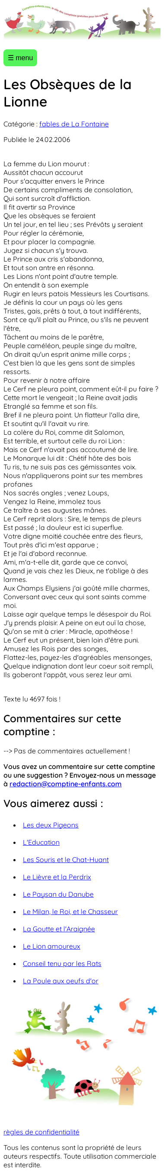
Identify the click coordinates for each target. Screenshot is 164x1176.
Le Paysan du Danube (58, 894)
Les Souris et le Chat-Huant (66, 859)
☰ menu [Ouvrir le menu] (20, 57)
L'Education (41, 842)
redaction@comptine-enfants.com (65, 783)
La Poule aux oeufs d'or (60, 980)
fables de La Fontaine (74, 124)
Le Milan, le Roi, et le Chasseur (70, 911)
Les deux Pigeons (51, 825)
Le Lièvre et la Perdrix (57, 876)
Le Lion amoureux (51, 946)
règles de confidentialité (41, 1132)
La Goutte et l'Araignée (59, 928)
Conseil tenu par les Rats (62, 963)
